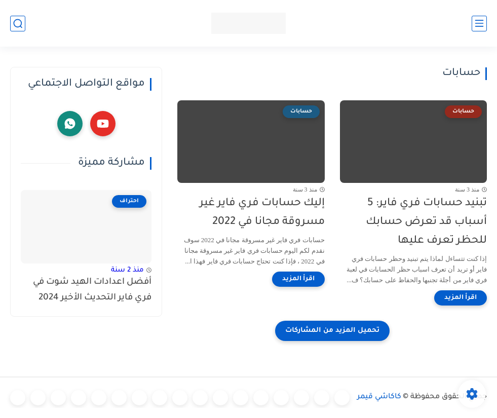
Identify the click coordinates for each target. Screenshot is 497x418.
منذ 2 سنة (127, 270)
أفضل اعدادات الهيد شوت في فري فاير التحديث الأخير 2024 (92, 290)
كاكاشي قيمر (379, 397)
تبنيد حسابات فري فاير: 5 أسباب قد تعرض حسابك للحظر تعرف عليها (426, 222)
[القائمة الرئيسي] (479, 23)
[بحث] (17, 23)
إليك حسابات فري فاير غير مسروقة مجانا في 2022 (262, 213)
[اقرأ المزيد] (460, 298)
